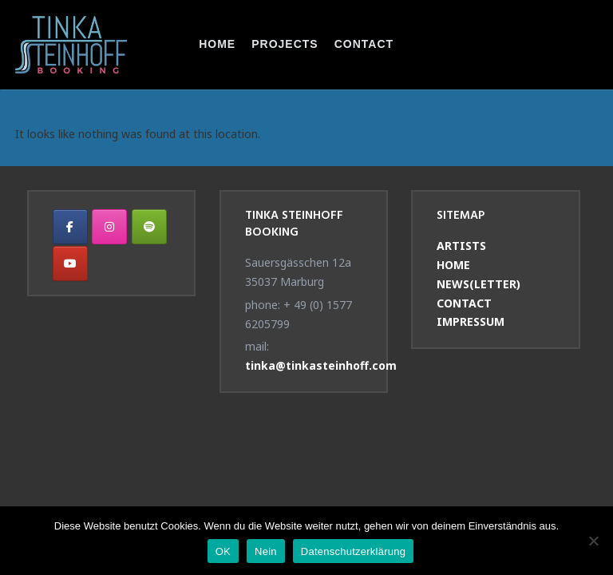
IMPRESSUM (470, 321)
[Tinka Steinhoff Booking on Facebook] (70, 226)
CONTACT (364, 44)
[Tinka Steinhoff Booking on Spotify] (149, 226)
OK (223, 551)
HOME (217, 44)
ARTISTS (461, 245)
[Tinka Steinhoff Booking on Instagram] (109, 226)
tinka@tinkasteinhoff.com (321, 365)
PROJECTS (284, 44)
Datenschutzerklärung (353, 551)
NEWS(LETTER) (478, 283)
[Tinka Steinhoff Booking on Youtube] (70, 263)
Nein (266, 551)
